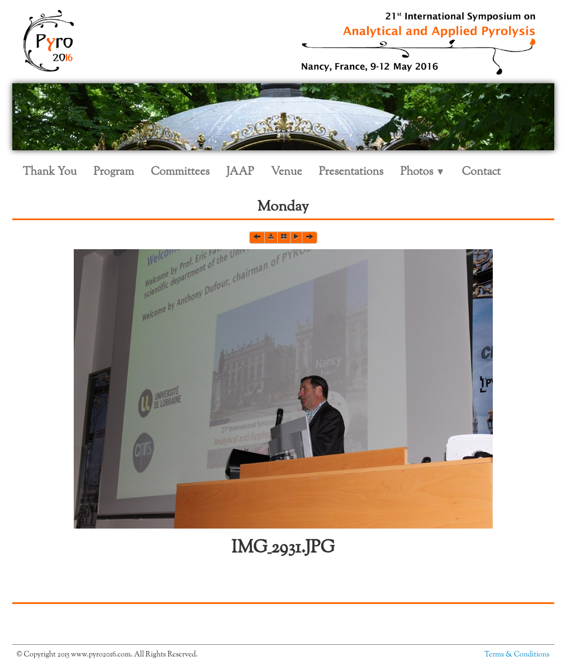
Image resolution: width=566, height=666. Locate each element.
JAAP (240, 172)
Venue (286, 172)
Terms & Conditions (516, 655)
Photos (422, 172)
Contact (481, 172)
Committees (180, 172)
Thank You (50, 172)
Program (113, 172)
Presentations (351, 172)
